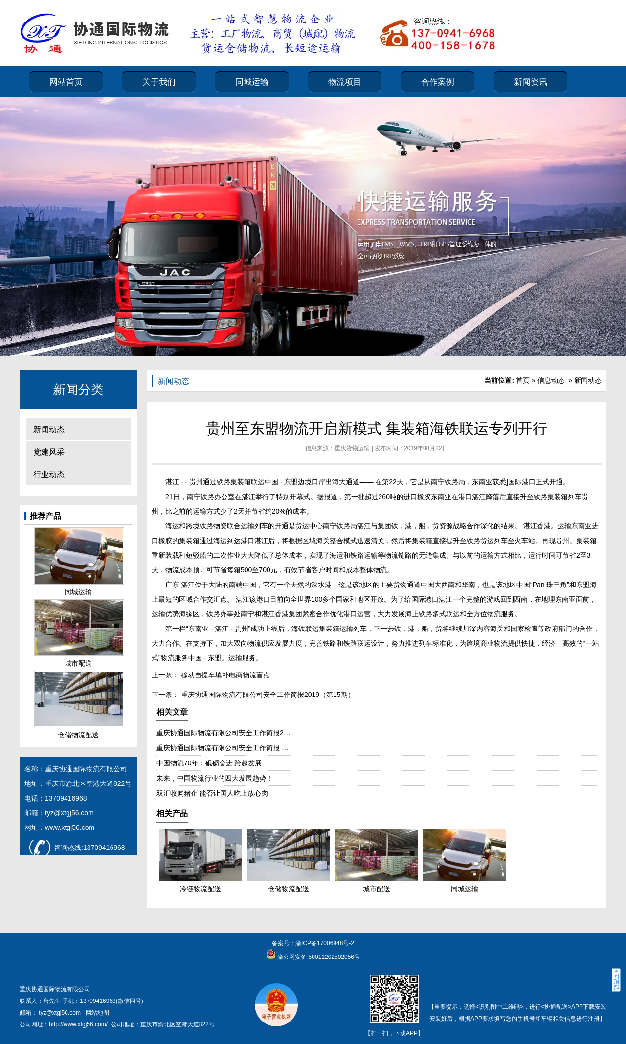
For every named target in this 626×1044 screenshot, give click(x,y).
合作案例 (437, 82)
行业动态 (49, 474)
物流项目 (344, 82)
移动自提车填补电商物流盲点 (224, 675)
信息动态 (551, 380)
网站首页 (66, 82)
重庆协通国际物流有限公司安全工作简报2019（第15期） (267, 694)
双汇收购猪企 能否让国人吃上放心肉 (212, 793)
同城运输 (251, 82)
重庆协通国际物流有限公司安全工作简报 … (222, 748)
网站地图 (97, 1012)
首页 (523, 380)
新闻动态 (49, 429)
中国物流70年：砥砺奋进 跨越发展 (209, 763)
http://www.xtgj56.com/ (78, 1024)
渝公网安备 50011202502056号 (318, 957)
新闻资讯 (530, 82)
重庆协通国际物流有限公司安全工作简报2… (223, 733)
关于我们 (159, 82)
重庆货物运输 (352, 448)
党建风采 (49, 452)
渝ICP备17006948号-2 (324, 943)
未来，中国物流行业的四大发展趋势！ (214, 778)
